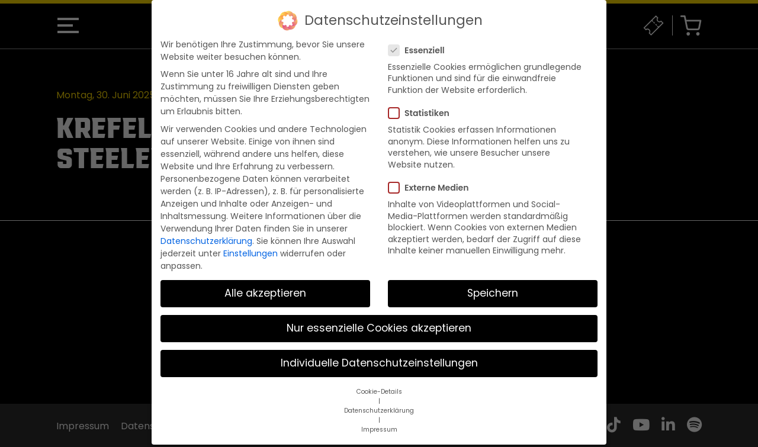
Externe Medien (432, 177)
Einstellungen (250, 242)
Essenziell (420, 39)
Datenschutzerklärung (206, 230)
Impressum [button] (379, 418)
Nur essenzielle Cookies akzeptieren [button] (379, 317)
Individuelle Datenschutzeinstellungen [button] (379, 352)
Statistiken (422, 102)
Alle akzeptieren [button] (265, 282)
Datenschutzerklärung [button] (379, 399)
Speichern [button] (492, 282)
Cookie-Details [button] (379, 380)
